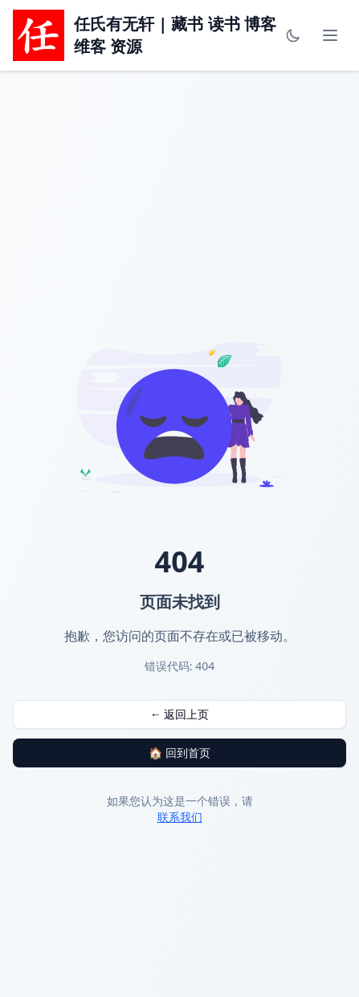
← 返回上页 (180, 714)
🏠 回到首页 (179, 752)
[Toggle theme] (293, 35)
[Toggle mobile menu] (330, 35)
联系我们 (179, 816)
